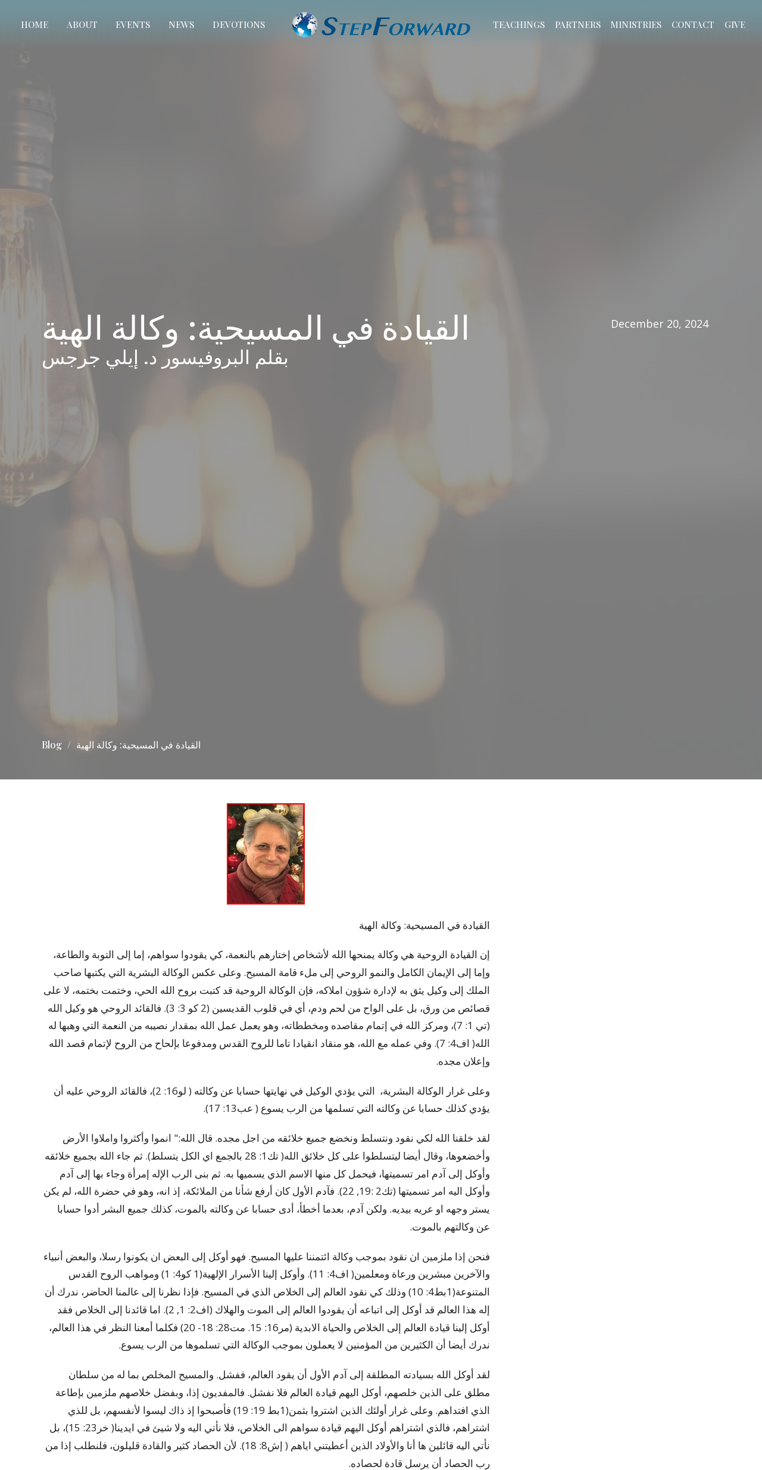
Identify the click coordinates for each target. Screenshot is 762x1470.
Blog (52, 744)
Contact (693, 24)
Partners (578, 24)
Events (132, 24)
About (82, 24)
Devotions (239, 24)
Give (734, 24)
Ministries (635, 24)
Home (34, 24)
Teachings (519, 24)
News (181, 24)
